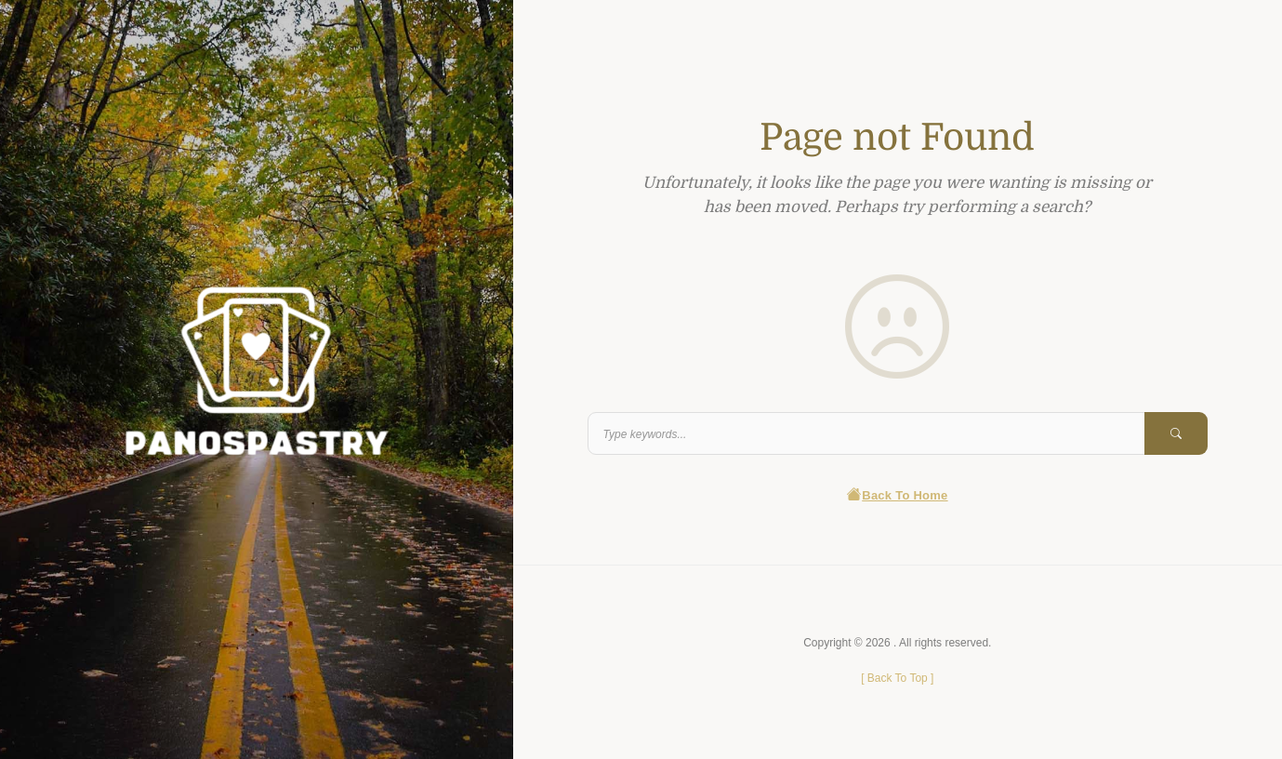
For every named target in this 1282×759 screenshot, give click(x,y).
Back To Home (897, 495)
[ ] (897, 678)
